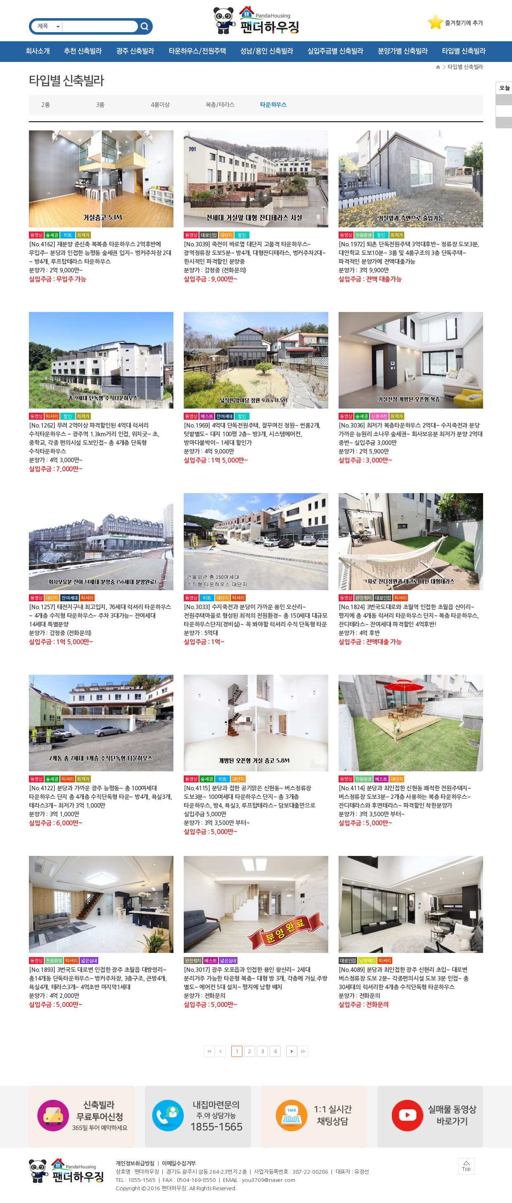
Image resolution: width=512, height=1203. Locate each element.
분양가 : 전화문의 (204, 996)
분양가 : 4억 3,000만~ (56, 460)
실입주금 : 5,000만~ (210, 832)
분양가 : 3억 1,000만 (54, 814)
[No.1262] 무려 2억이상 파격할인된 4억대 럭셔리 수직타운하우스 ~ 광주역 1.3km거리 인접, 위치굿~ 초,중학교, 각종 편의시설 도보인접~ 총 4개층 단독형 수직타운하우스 (94, 438)
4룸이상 (160, 105)
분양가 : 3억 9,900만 (364, 270)
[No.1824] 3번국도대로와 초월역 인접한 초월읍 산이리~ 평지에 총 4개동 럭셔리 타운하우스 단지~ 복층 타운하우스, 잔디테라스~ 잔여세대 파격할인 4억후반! (409, 615)
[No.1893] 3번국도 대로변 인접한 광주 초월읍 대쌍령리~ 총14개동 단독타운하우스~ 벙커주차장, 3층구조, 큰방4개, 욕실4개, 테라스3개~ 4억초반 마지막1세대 (98, 978)
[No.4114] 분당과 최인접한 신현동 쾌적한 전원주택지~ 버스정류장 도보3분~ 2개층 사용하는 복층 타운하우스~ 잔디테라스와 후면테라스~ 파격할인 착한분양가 (405, 796)
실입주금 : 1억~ (204, 642)
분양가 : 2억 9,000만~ (56, 270)
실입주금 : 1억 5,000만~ (216, 460)
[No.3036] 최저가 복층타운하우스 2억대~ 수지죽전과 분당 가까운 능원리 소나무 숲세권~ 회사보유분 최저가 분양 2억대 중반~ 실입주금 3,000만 (411, 434)
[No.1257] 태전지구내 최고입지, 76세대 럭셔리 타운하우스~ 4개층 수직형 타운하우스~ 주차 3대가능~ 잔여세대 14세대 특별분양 (100, 615)
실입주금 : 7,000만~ (56, 469)
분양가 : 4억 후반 (359, 633)
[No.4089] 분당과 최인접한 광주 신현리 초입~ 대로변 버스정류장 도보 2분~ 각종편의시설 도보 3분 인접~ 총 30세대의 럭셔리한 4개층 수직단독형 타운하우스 (403, 978)
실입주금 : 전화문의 (364, 1005)
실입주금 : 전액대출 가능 (370, 642)
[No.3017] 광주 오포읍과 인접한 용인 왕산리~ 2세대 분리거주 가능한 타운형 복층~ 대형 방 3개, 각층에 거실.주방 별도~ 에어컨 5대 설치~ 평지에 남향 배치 (255, 978)
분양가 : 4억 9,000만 (209, 451)
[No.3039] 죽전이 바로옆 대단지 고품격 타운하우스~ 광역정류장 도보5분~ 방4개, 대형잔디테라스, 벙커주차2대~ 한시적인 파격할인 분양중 (255, 253)
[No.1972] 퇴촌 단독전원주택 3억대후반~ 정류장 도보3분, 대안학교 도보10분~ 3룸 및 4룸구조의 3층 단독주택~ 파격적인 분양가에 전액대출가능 (409, 253)
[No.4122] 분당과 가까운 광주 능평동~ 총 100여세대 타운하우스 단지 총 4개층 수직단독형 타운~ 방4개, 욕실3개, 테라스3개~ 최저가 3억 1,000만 (100, 796)
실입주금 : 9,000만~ (210, 279)
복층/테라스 (220, 105)
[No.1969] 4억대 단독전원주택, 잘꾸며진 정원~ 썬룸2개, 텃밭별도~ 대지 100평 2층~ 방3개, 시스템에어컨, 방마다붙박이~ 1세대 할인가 (252, 434)
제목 (43, 26)
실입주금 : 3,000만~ (365, 460)
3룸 (100, 105)
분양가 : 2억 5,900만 (364, 451)
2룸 (45, 105)
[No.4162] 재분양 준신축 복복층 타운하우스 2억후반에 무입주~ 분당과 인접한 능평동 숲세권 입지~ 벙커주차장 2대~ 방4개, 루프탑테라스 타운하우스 (100, 253)
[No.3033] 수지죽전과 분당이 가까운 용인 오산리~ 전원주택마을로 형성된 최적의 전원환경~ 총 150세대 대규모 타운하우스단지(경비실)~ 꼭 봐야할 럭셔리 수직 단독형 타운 (255, 615)
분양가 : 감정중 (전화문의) (215, 270)
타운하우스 (273, 105)
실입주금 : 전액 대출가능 (370, 279)
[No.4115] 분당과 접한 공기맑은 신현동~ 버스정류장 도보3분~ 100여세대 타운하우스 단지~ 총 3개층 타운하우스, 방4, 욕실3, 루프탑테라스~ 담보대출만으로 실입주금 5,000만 (249, 801)
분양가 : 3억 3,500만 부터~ (216, 823)
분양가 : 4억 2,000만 (54, 996)
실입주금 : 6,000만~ (56, 823)
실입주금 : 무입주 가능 (57, 279)
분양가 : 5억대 (201, 633)
